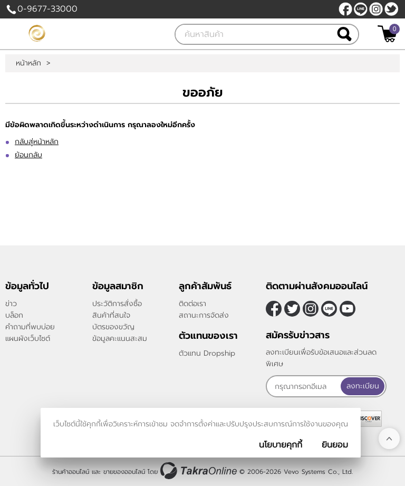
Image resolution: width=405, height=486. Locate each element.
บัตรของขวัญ (113, 326)
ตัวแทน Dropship (207, 353)
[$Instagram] (376, 9)
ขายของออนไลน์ (124, 472)
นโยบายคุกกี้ (280, 445)
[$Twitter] (391, 9)
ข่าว (11, 303)
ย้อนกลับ (28, 154)
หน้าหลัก (28, 63)
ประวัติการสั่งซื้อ (117, 303)
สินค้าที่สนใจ (111, 315)
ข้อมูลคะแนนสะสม (119, 338)
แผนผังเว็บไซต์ (27, 338)
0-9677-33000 (47, 9)
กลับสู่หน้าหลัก (37, 141)
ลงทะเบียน (362, 386)
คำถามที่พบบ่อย (30, 326)
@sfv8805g (361, 9)
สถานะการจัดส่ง (204, 315)
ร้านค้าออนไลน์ (70, 472)
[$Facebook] (345, 9)
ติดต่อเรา (192, 303)
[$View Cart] (387, 33)
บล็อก (14, 315)
